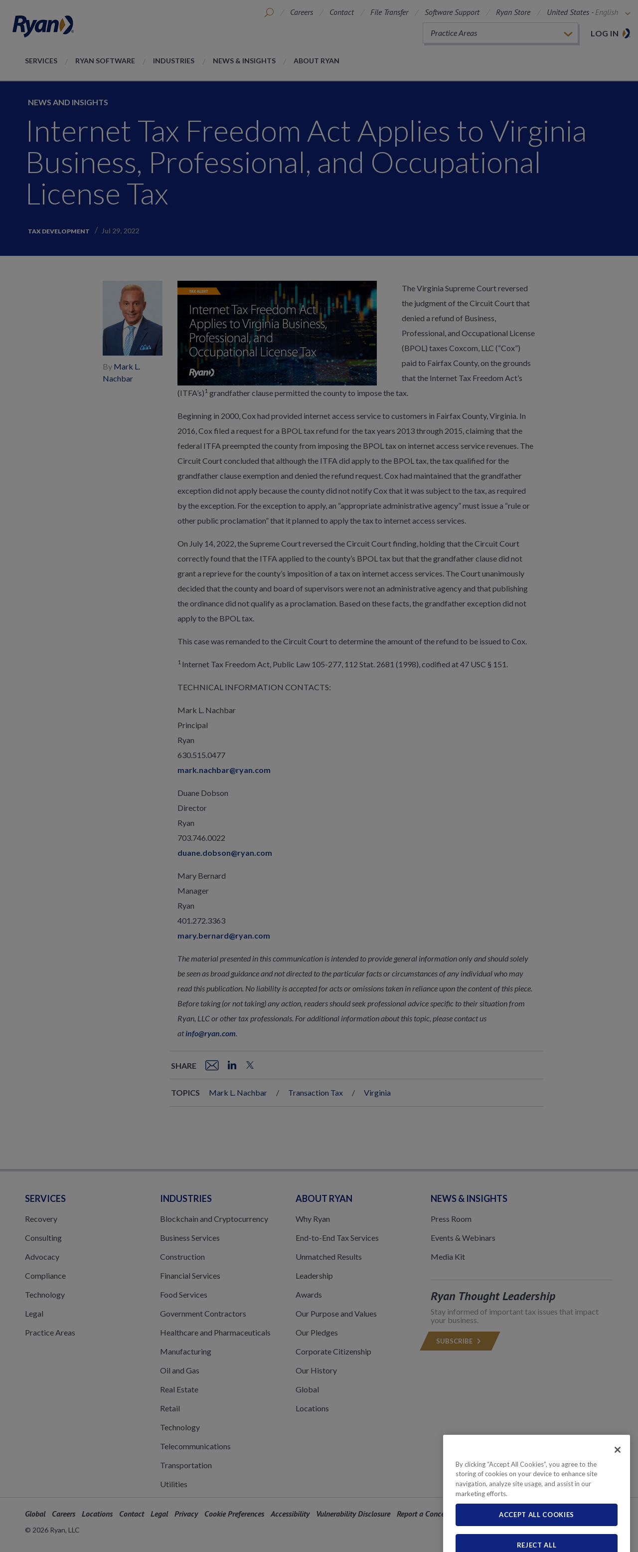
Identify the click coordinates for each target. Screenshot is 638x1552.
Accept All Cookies (536, 1541)
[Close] (618, 1476)
